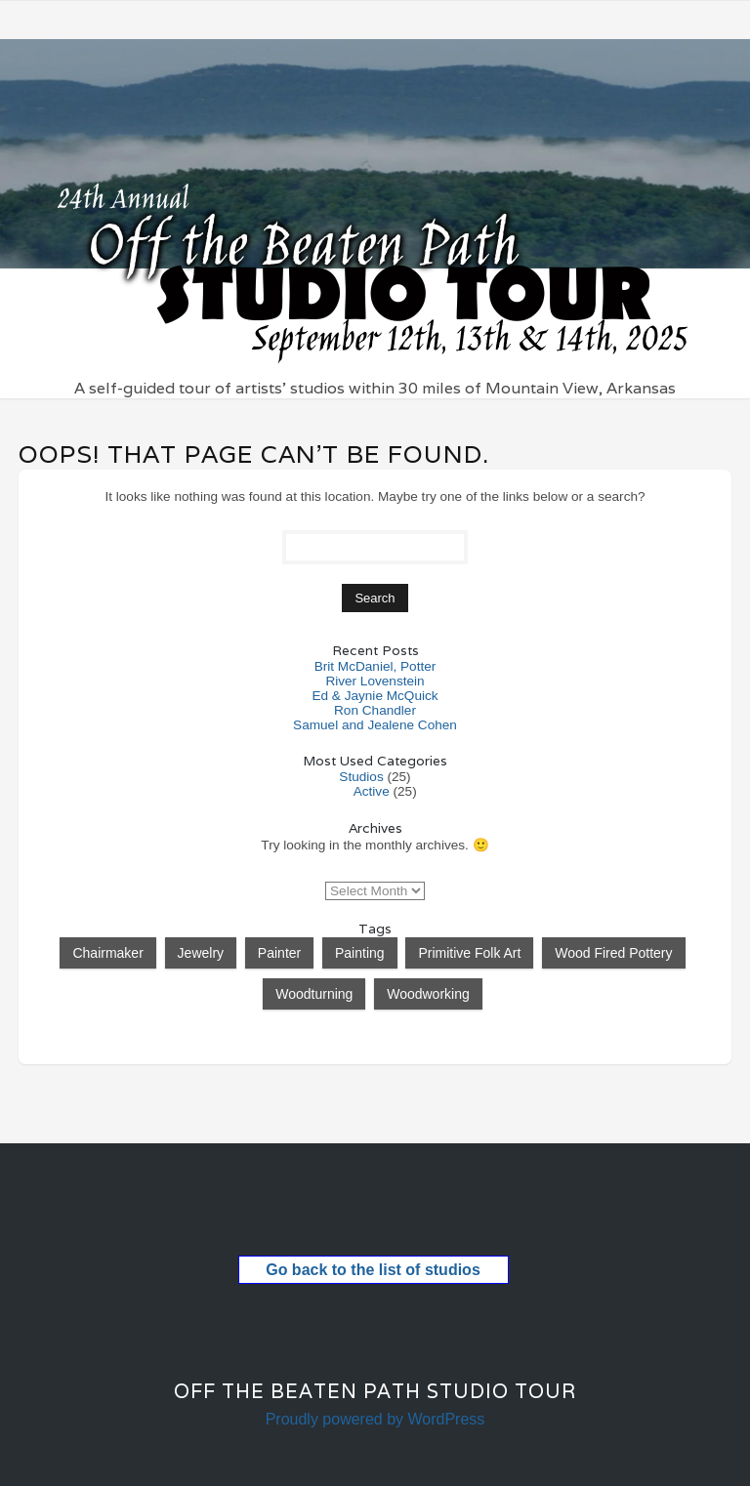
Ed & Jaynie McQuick (375, 695)
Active (372, 791)
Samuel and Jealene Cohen (375, 725)
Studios (361, 776)
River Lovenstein (374, 681)
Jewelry (201, 953)
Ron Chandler (375, 710)
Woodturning (314, 994)
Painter (279, 953)
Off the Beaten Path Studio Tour (375, 1391)
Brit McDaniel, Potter (375, 666)
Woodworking (428, 994)
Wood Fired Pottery (613, 953)
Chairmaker (107, 953)
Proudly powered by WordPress (375, 1419)
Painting (360, 953)
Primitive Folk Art (469, 953)
